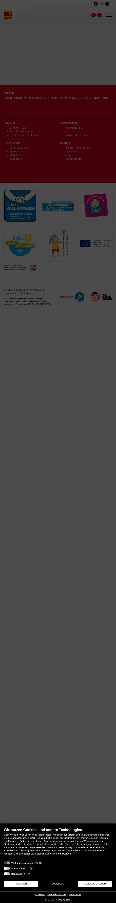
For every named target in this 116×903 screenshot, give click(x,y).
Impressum (40, 894)
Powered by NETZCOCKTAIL (58, 900)
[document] (58, 843)
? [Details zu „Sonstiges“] (28, 874)
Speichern (58, 884)
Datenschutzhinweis (56, 894)
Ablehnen (21, 884)
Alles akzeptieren (95, 884)
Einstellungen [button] (75, 894)
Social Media (18, 868)
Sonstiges (16, 874)
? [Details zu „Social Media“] (31, 868)
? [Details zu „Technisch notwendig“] (40, 863)
